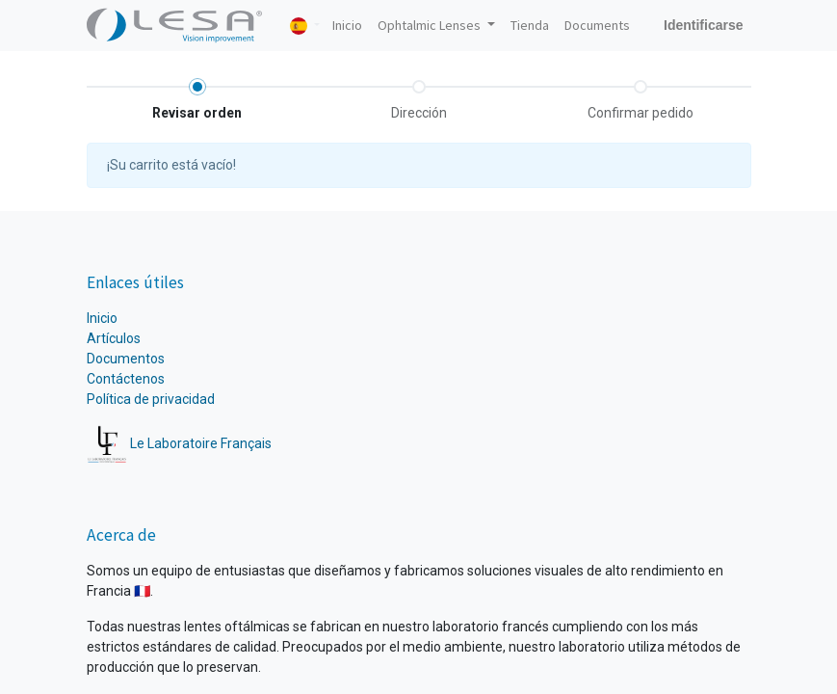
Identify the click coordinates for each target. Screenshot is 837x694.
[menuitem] (347, 25)
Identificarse (703, 25)
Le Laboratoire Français (180, 443)
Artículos (114, 338)
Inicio (102, 318)
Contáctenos (126, 379)
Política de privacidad (151, 399)
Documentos (126, 358)
